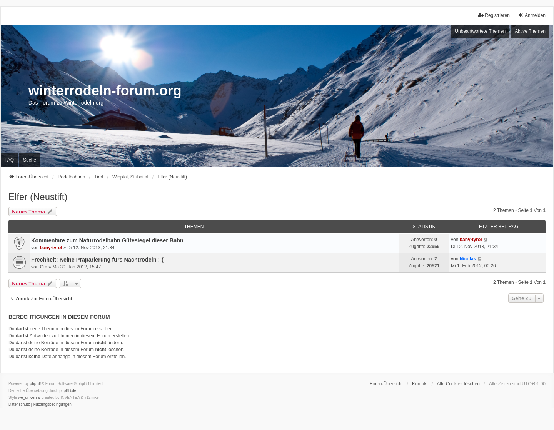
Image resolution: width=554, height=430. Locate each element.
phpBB (36, 384)
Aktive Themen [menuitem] (530, 31)
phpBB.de (67, 390)
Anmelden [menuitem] (532, 15)
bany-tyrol (51, 247)
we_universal (29, 397)
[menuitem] (19, 404)
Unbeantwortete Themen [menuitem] (480, 31)
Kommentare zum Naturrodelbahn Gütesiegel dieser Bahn (107, 240)
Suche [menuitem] (29, 160)
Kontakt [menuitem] (420, 384)
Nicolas (468, 259)
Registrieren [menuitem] (494, 15)
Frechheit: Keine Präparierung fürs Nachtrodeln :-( (97, 260)
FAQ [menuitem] (9, 160)
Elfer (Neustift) (37, 197)
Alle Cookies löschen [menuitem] (458, 384)
